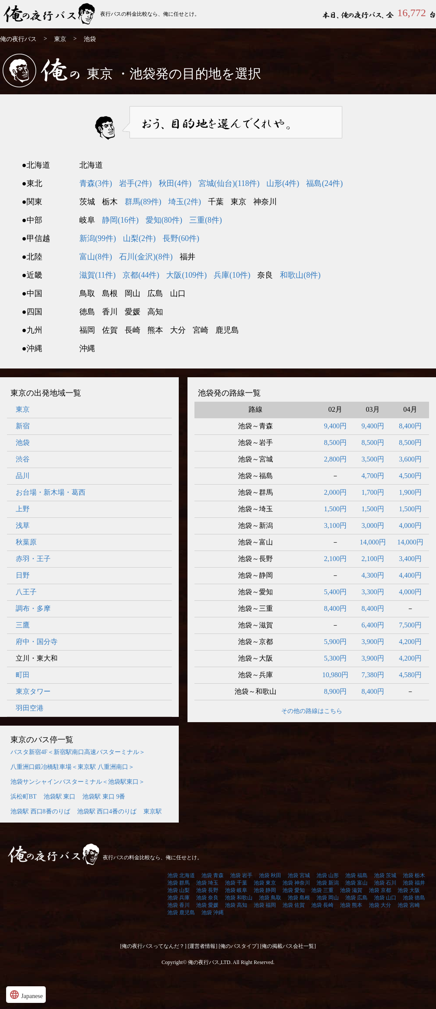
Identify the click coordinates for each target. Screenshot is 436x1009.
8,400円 (410, 426)
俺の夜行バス (50, 14)
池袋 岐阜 (236, 890)
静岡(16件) (120, 220)
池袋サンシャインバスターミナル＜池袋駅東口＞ (77, 781)
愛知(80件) (164, 220)
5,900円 (335, 641)
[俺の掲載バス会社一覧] (288, 946)
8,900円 (335, 691)
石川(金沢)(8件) (146, 256)
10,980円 (335, 674)
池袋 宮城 (299, 875)
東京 (60, 39)
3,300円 (372, 592)
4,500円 (410, 475)
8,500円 (335, 442)
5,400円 (335, 592)
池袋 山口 (385, 898)
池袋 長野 (207, 890)
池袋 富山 (356, 883)
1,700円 (372, 492)
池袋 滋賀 (351, 890)
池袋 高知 (236, 905)
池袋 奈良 (207, 898)
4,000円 (410, 525)
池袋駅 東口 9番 (103, 796)
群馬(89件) (143, 201)
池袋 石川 (385, 883)
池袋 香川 (178, 905)
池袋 (23, 442)
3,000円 (372, 525)
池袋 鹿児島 (181, 912)
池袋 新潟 (328, 883)
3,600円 (410, 459)
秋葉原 (26, 542)
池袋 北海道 (181, 875)
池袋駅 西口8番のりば (40, 811)
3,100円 (335, 525)
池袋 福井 (414, 883)
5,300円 (335, 658)
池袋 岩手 (241, 875)
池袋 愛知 (294, 890)
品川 (23, 475)
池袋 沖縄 (212, 912)
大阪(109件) (186, 275)
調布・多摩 (33, 608)
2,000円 (335, 492)
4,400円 (410, 575)
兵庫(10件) (232, 275)
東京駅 (152, 811)
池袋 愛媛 (207, 905)
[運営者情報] (203, 946)
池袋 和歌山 (238, 898)
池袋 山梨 (178, 890)
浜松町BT (23, 796)
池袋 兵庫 (178, 898)
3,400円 (410, 558)
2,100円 (335, 558)
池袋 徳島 (414, 898)
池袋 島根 (299, 898)
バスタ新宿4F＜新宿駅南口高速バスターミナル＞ (77, 752)
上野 (23, 509)
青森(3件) (95, 183)
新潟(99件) (97, 238)
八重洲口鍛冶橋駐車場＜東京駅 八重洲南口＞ (72, 767)
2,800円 (335, 459)
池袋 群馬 (178, 883)
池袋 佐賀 (294, 905)
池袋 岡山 (328, 898)
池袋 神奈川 (296, 883)
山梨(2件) (139, 238)
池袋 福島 (356, 875)
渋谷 (23, 459)
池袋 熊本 (351, 905)
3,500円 (372, 459)
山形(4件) (282, 183)
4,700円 (372, 475)
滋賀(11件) (97, 275)
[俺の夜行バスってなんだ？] (153, 946)
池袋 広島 (356, 898)
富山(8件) (95, 256)
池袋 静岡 (265, 890)
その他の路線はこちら (311, 711)
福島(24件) (324, 183)
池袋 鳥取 (270, 898)
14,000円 (373, 542)
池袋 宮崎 (409, 905)
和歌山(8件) (300, 275)
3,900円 (372, 641)
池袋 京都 (380, 890)
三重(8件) (205, 220)
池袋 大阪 (409, 890)
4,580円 (410, 674)
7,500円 (410, 625)
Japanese (26, 994)
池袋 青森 (212, 875)
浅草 (23, 525)
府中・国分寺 (37, 641)
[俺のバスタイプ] (239, 946)
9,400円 (335, 426)
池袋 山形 (328, 875)
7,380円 (372, 674)
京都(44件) (141, 275)
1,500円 (335, 509)
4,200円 (410, 641)
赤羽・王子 (33, 558)
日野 (23, 575)
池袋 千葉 (236, 883)
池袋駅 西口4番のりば (107, 811)
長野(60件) (181, 238)
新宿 (23, 426)
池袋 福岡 (265, 905)
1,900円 (410, 492)
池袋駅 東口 (60, 796)
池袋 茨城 (385, 875)
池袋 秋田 (270, 875)
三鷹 (23, 625)
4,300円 (372, 575)
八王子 (26, 592)
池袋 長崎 (322, 905)
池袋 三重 (322, 890)
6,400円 (372, 625)
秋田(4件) (175, 183)
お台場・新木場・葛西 (50, 492)
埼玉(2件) (184, 201)
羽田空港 (30, 708)
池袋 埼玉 (207, 883)
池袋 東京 (265, 883)
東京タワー (33, 691)
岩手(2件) (135, 183)
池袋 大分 (380, 905)
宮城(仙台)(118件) (228, 183)
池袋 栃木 (414, 875)
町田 (23, 674)
